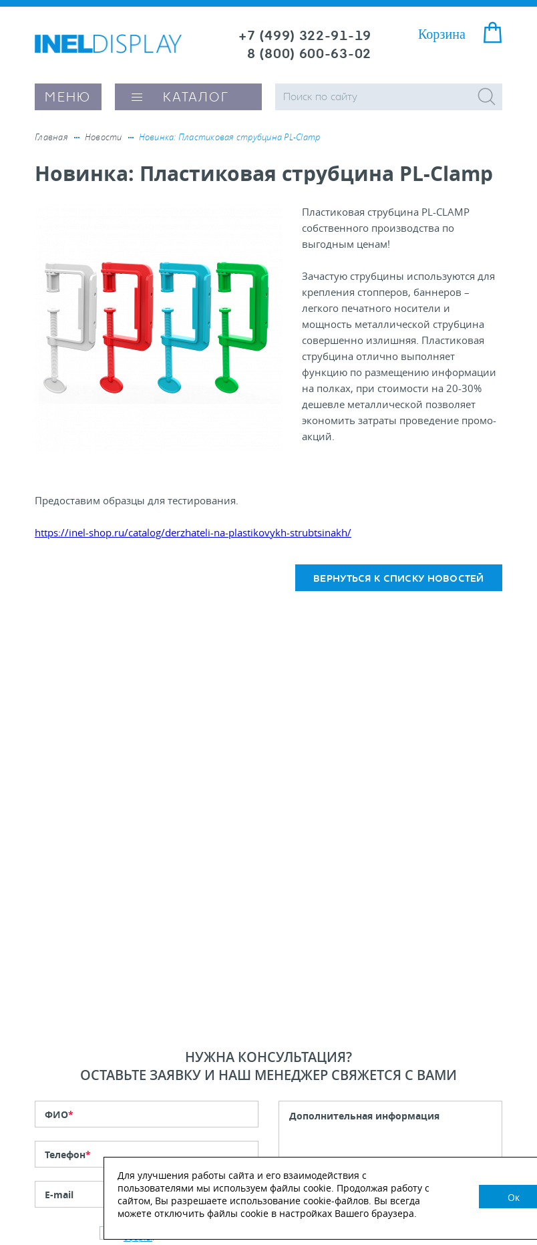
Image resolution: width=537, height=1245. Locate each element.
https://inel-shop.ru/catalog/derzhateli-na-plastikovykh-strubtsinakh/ (193, 532)
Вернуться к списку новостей (398, 578)
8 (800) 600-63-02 (309, 54)
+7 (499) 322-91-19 (304, 36)
